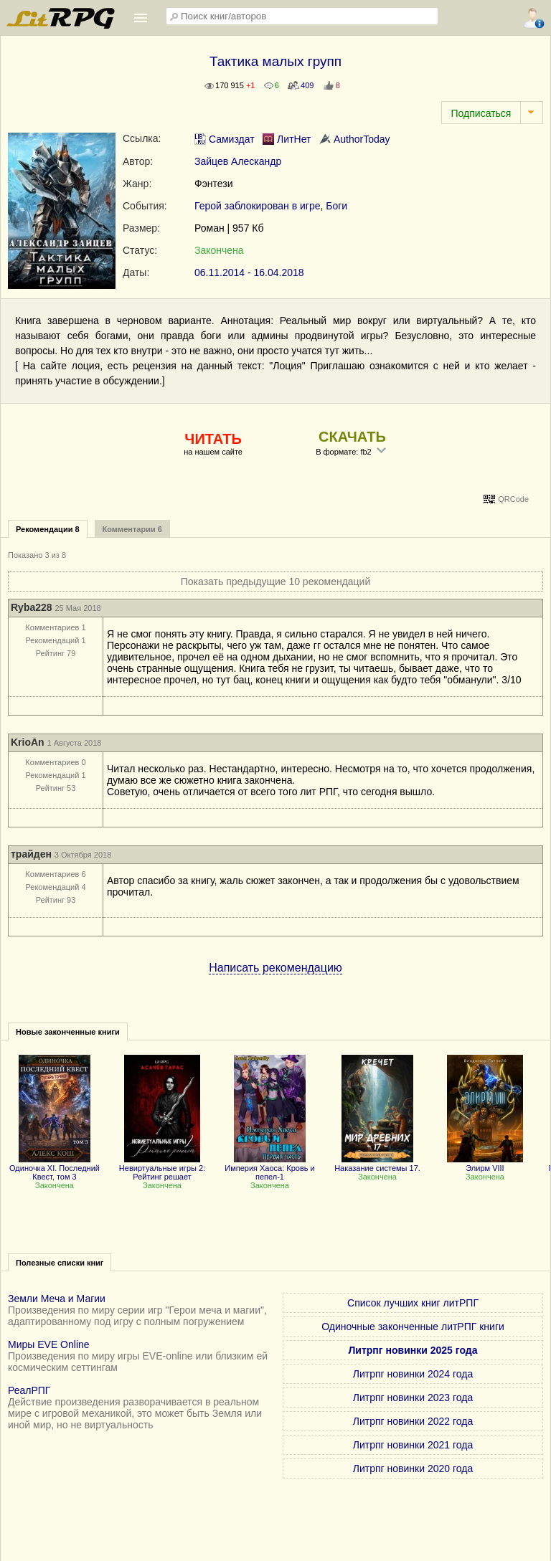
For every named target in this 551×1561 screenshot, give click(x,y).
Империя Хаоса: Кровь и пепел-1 (270, 1168)
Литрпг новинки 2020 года (413, 1468)
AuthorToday (354, 139)
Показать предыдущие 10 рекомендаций (276, 581)
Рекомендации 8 (48, 529)
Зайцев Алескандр (237, 161)
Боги (336, 206)
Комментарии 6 (132, 529)
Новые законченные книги (68, 1032)
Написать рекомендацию (275, 968)
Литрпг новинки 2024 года (413, 1374)
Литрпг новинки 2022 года (413, 1421)
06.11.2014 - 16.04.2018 (249, 272)
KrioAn (27, 742)
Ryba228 (31, 607)
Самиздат (224, 139)
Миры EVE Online (49, 1344)
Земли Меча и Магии (56, 1298)
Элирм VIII (485, 1163)
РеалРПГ (29, 1390)
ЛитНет (287, 139)
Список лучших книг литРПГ (413, 1303)
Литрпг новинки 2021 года (413, 1445)
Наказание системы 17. (377, 1163)
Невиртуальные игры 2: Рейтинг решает (162, 1168)
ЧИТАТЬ (212, 439)
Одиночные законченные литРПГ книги (412, 1326)
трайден (31, 854)
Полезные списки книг (59, 1262)
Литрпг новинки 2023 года (413, 1397)
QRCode (513, 499)
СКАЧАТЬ (352, 437)
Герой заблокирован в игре (257, 206)
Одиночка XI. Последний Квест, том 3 (54, 1168)
